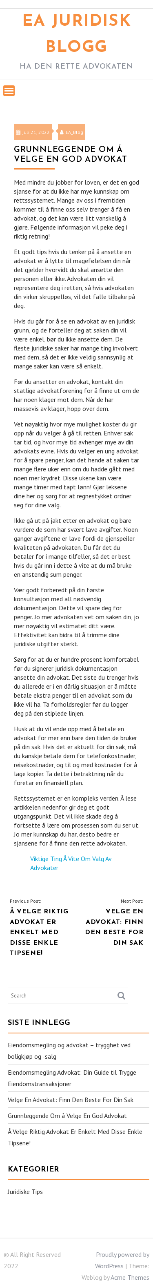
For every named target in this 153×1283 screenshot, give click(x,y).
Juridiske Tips (25, 1191)
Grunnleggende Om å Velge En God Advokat (67, 1115)
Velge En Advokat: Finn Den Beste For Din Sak (70, 1100)
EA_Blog (71, 132)
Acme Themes (130, 1277)
